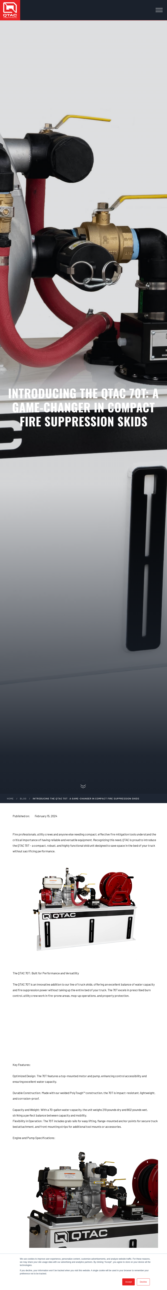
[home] (10, 10)
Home (10, 798)
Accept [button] (128, 1282)
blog (23, 798)
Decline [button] (143, 1282)
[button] (159, 10)
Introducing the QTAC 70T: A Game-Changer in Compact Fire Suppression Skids (86, 798)
